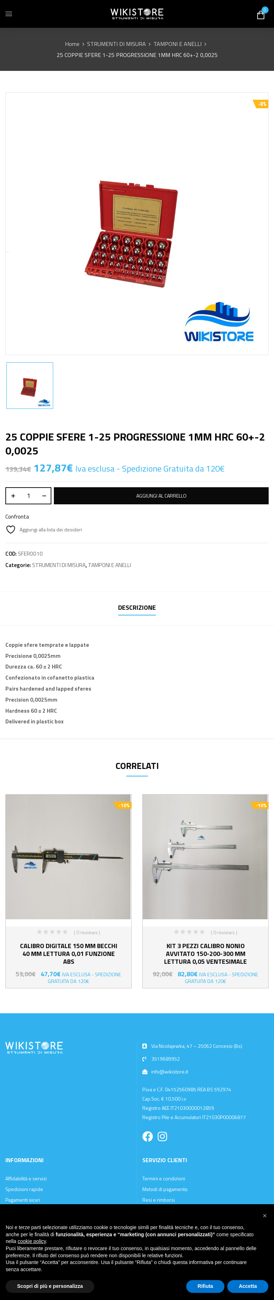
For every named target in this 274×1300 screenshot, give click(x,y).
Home (72, 44)
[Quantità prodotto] (28, 496)
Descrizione (137, 607)
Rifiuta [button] (205, 1286)
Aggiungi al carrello (161, 495)
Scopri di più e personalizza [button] (50, 1286)
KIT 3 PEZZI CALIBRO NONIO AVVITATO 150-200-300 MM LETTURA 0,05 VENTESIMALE (205, 953)
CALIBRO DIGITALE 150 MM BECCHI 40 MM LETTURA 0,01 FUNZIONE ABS (68, 953)
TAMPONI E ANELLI (177, 44)
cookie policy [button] (31, 1241)
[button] (264, 1215)
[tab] (137, 608)
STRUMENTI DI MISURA (116, 44)
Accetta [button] (248, 1286)
